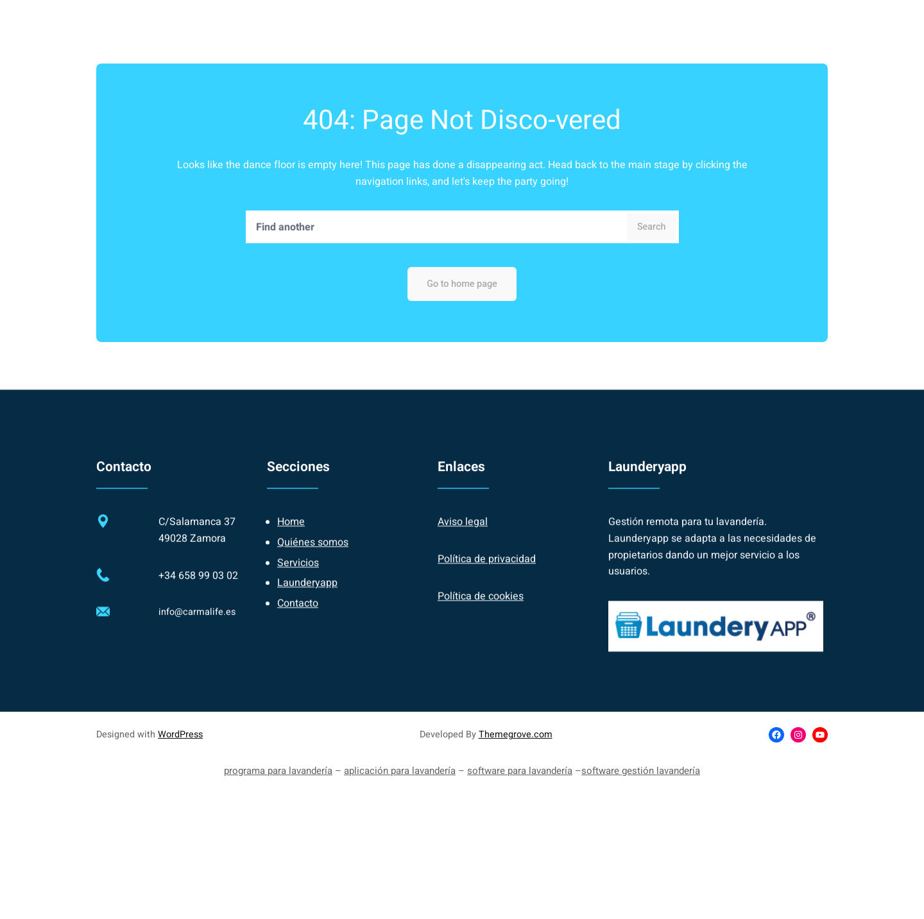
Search (651, 227)
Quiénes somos (312, 553)
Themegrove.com (515, 734)
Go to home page (462, 284)
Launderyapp (307, 593)
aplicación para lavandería (400, 771)
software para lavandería (519, 771)
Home (291, 532)
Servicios (298, 573)
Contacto (297, 613)
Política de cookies (481, 606)
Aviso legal (463, 532)
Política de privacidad (487, 570)
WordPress (180, 734)
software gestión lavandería (640, 771)
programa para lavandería (278, 771)
